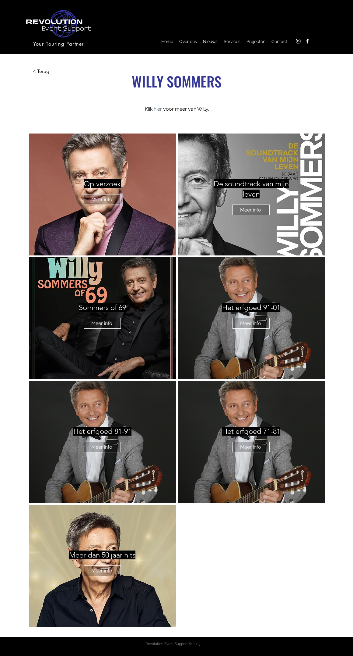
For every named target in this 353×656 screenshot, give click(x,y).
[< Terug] (53, 71)
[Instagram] (298, 41)
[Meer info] (102, 199)
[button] (188, 41)
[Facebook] (307, 41)
